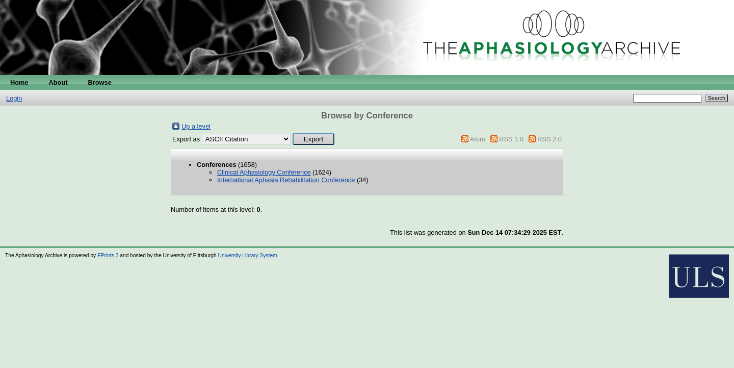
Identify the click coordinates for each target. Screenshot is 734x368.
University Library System (247, 255)
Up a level (196, 126)
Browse (100, 82)
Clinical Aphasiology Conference (264, 172)
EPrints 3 (108, 255)
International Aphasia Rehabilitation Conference (286, 180)
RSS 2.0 (549, 139)
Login (14, 98)
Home (19, 82)
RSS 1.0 (511, 139)
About (58, 82)
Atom (477, 139)
